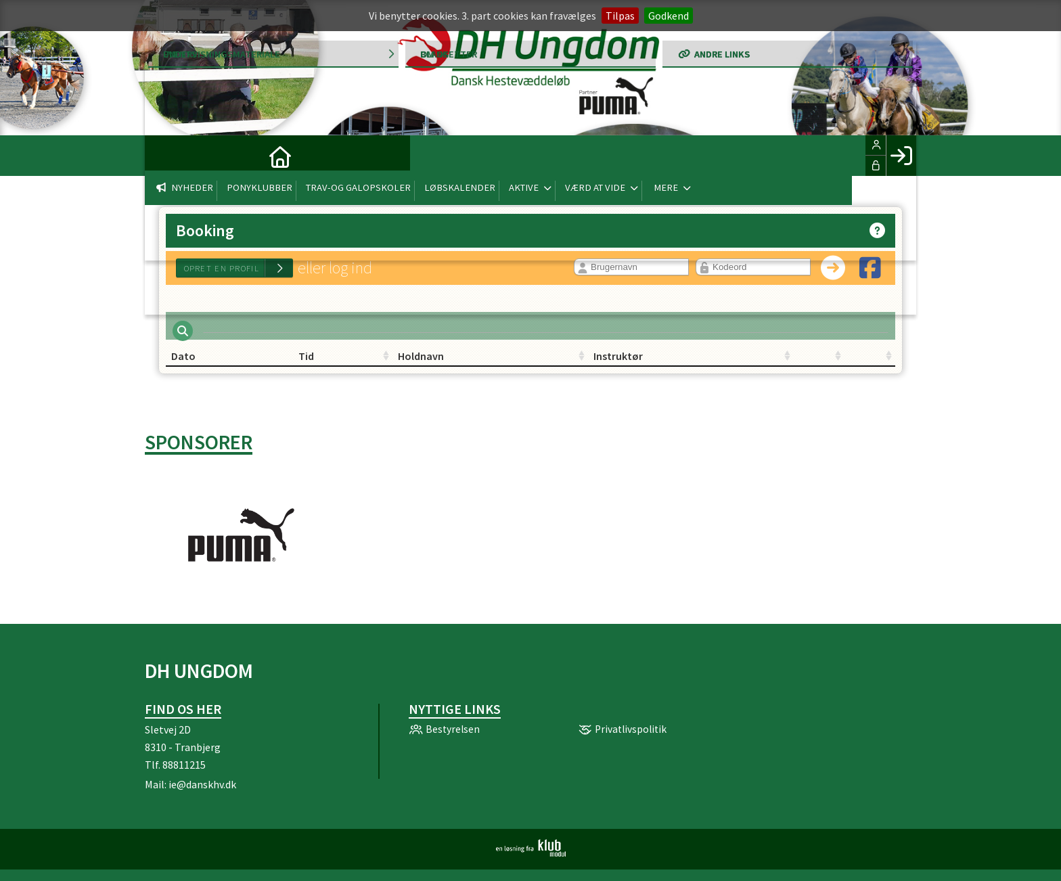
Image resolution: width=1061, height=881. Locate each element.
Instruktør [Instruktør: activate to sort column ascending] (560, 364)
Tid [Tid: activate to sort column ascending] (301, 364)
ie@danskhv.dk (202, 792)
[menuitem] (165, 155)
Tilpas (620, 15)
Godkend (668, 15)
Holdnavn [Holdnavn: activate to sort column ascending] (437, 364)
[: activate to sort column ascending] (713, 364)
